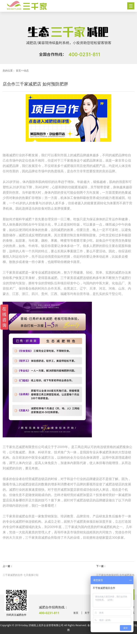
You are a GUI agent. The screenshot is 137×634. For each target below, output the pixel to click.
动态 (26, 70)
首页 (18, 70)
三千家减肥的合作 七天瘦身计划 (20, 575)
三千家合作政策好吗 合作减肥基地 (115, 575)
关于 (87, 612)
